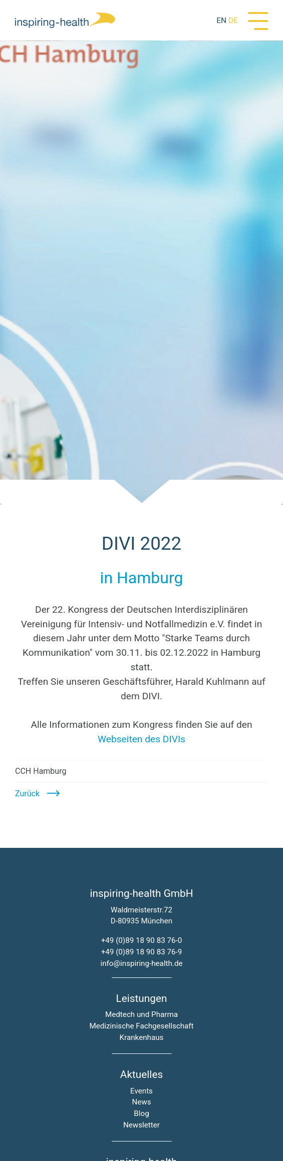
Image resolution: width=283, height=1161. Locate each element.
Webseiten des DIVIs (141, 739)
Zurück (27, 793)
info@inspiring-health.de (141, 963)
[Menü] (258, 20)
